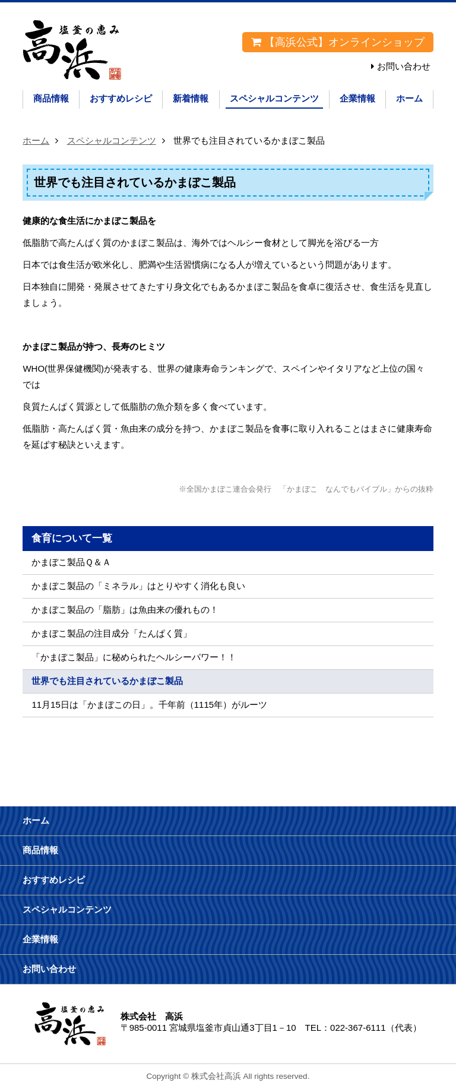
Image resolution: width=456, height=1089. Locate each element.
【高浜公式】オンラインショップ (338, 42)
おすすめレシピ (121, 98)
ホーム (409, 98)
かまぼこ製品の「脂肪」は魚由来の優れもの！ (124, 609)
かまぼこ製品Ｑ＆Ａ (71, 562)
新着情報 (190, 98)
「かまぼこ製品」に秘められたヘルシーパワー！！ (133, 657)
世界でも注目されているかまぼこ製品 (107, 681)
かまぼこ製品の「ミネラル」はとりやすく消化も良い (138, 586)
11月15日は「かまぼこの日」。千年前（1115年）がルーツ (149, 704)
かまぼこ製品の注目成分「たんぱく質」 (111, 633)
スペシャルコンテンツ (274, 98)
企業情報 (357, 98)
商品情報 (51, 98)
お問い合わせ (403, 66)
